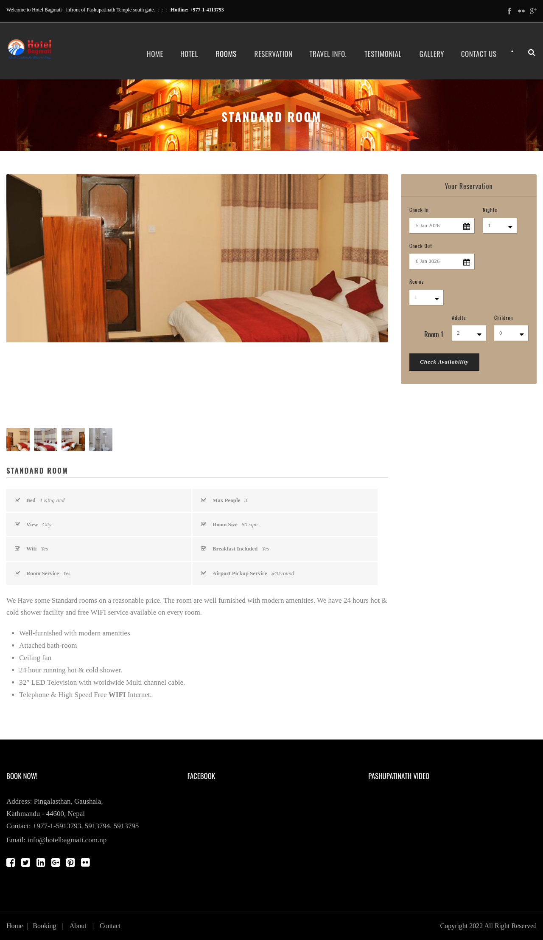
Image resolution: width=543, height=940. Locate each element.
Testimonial (382, 53)
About (78, 925)
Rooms (226, 53)
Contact (110, 925)
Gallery (432, 53)
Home (155, 53)
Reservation (274, 53)
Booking (44, 925)
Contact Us (478, 53)
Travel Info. (328, 53)
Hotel (189, 53)
